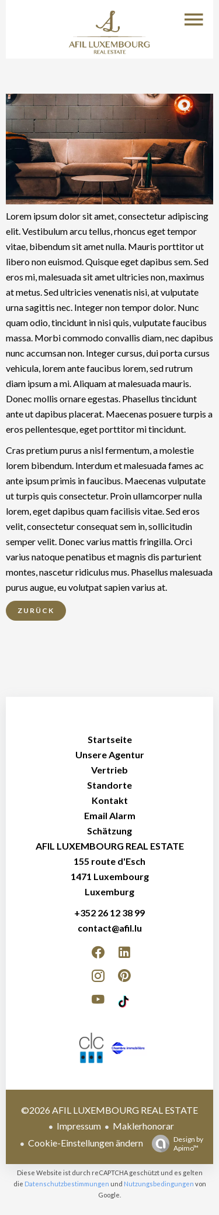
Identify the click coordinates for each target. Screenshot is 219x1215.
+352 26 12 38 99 (109, 912)
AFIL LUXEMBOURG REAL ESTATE (110, 845)
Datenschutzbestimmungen (67, 1183)
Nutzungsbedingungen (159, 1183)
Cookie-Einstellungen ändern (85, 1142)
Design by (174, 1143)
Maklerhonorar (143, 1125)
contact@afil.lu (110, 927)
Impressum (79, 1125)
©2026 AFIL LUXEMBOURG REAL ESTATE (109, 1109)
